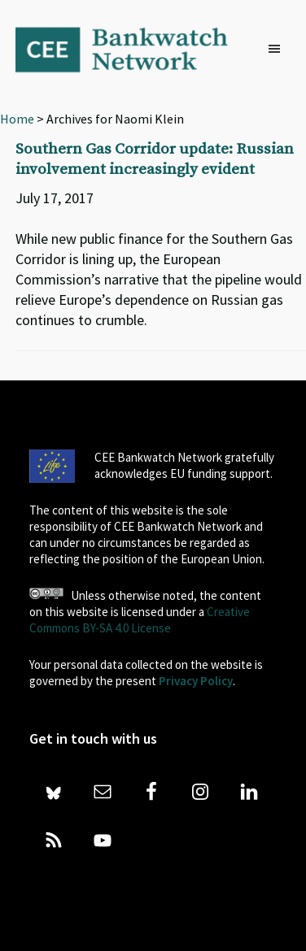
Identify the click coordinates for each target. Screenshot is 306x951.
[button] (278, 49)
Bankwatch (132, 48)
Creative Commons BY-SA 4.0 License (139, 620)
